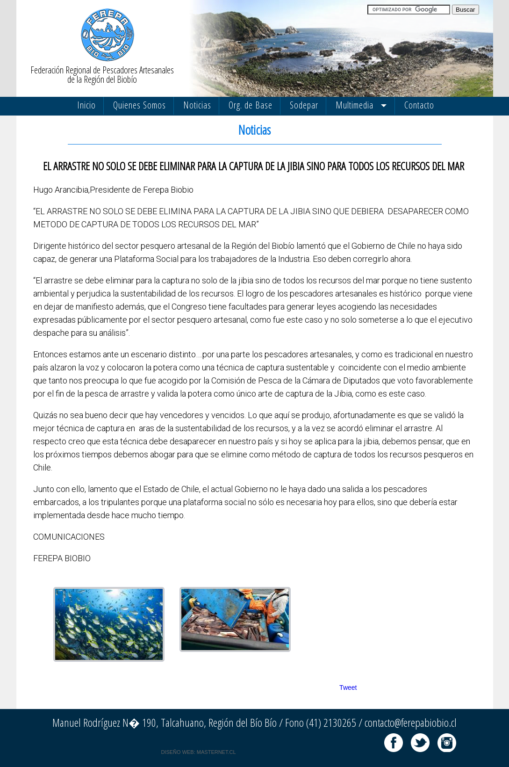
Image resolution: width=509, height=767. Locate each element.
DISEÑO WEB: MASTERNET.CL (198, 752)
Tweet (348, 687)
